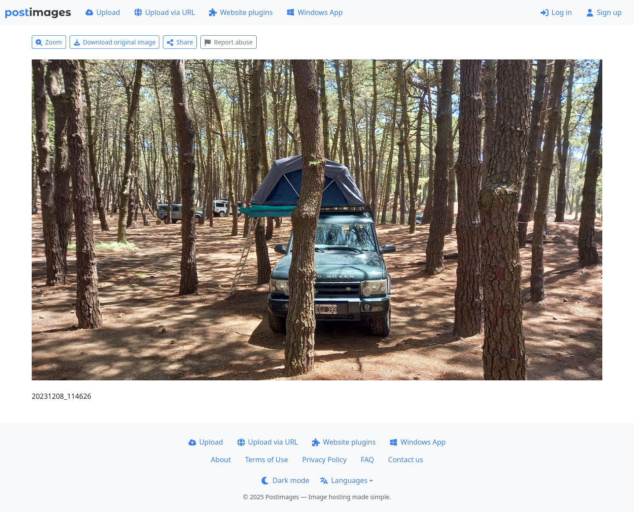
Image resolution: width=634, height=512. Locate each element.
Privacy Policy (324, 459)
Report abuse (228, 42)
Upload (102, 12)
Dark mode (285, 480)
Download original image (115, 42)
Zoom (49, 42)
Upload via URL (164, 12)
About (221, 459)
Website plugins (241, 12)
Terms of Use (266, 459)
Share (180, 42)
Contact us (406, 459)
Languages (343, 480)
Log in (556, 12)
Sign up (604, 12)
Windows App (315, 12)
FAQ (367, 459)
